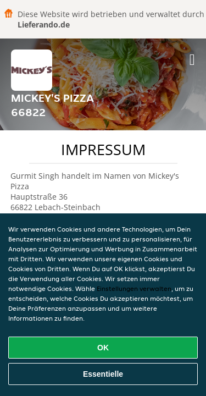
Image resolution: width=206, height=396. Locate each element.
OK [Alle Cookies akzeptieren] (103, 347)
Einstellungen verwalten (134, 288)
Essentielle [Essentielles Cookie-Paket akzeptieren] (103, 374)
